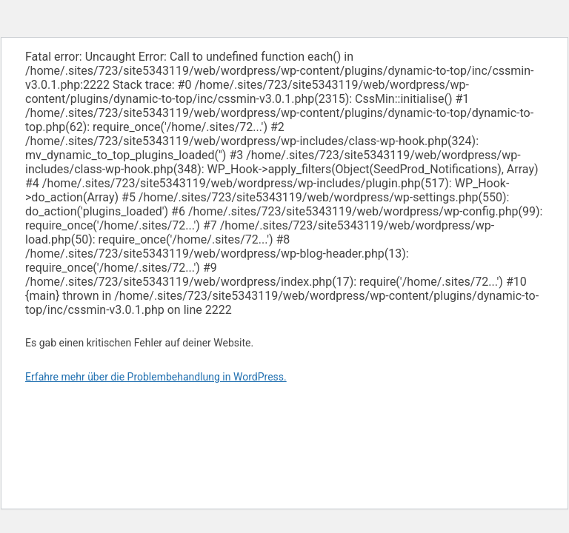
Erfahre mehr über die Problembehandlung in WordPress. (156, 377)
